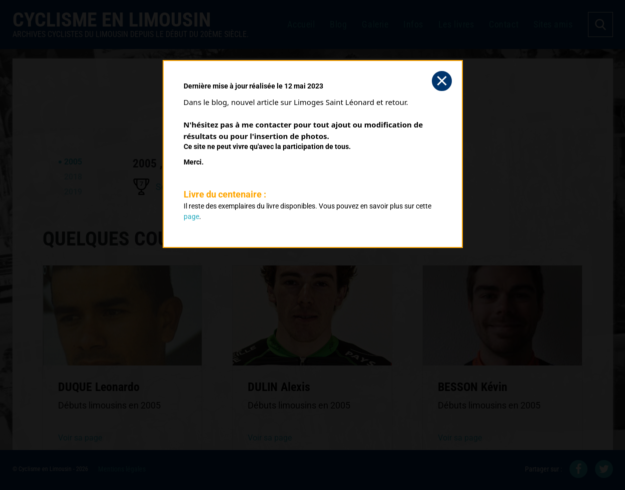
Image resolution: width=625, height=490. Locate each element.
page (191, 216)
